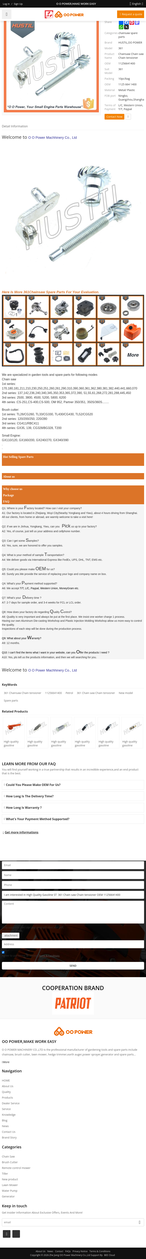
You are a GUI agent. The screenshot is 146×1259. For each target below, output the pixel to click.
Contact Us (8, 1132)
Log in (6, 4)
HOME (6, 1080)
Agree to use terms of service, (31, 954)
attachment (10, 935)
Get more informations (21, 832)
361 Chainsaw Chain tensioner (22, 693)
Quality (6, 1092)
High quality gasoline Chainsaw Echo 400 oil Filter (108, 743)
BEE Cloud (109, 1255)
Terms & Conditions (49, 955)
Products (7, 1097)
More (6, 1062)
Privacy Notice (80, 1251)
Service (6, 1109)
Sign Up (18, 4)
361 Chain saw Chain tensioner (96, 693)
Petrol (69, 693)
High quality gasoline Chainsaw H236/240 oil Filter (35, 743)
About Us (7, 1086)
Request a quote (132, 14)
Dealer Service (11, 1103)
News (5, 1126)
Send (73, 965)
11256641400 (53, 693)
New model (126, 693)
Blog (4, 1120)
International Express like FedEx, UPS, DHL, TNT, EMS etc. (67, 559)
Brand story (9, 1137)
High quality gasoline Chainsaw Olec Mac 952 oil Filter (60, 743)
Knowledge (9, 1114)
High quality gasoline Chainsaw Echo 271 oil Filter (131, 743)
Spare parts (11, 700)
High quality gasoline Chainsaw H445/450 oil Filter (12, 743)
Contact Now (114, 116)
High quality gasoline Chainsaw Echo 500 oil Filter (84, 743)
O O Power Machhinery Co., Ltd (52, 138)
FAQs (68, 1251)
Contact (59, 1251)
